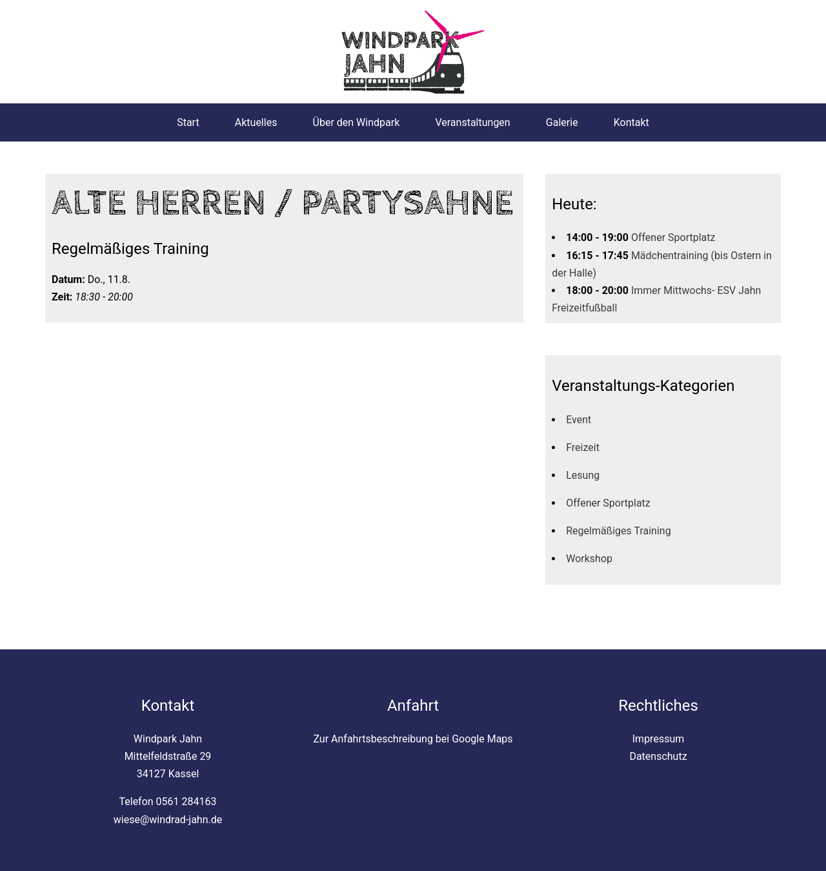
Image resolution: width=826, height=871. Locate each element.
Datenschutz (658, 756)
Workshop (589, 558)
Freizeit (582, 447)
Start (188, 122)
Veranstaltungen (472, 122)
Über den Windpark (356, 122)
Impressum (658, 739)
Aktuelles (256, 122)
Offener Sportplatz (673, 237)
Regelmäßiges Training (618, 531)
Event (578, 420)
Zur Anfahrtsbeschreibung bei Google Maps (412, 739)
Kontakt (631, 122)
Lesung (582, 475)
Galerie (562, 122)
